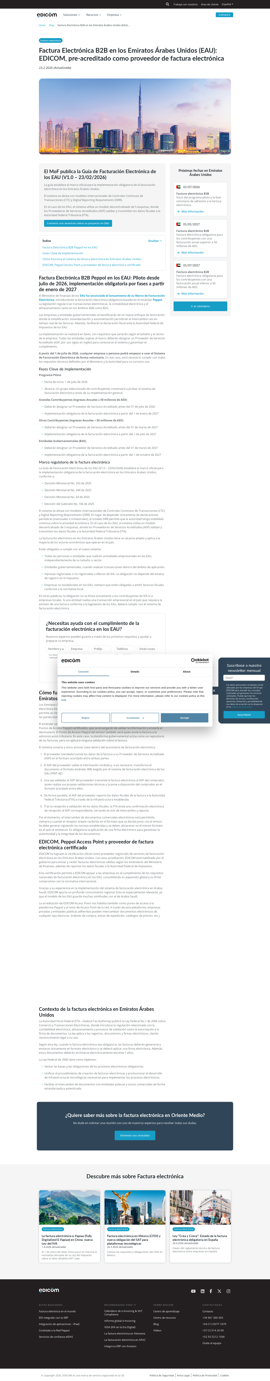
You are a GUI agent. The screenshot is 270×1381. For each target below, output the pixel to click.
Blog (51, 25)
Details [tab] (135, 671)
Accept (184, 717)
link (63, 699)
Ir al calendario (200, 306)
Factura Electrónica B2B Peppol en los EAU (70, 247)
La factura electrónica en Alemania (124, 1333)
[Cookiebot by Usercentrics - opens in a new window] (194, 660)
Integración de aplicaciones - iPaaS (59, 1324)
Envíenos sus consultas (135, 1135)
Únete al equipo (211, 1343)
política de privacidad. (241, 706)
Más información (192, 211)
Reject (85, 717)
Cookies (224, 1375)
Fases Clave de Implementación (63, 253)
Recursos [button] (92, 15)
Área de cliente (210, 4)
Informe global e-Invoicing (119, 1320)
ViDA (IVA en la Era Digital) (119, 1327)
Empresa (113, 15)
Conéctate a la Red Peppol (54, 1330)
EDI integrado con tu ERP (53, 1317)
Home (42, 25)
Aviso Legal (183, 1375)
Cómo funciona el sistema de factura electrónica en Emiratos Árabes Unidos (92, 259)
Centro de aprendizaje (166, 1311)
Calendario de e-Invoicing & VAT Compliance (123, 1312)
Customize (135, 717)
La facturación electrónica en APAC (125, 1339)
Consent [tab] (83, 671)
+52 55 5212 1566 (213, 1336)
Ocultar (155, 241)
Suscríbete (244, 714)
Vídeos (157, 1330)
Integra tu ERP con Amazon (120, 1346)
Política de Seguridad (162, 1375)
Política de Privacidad (205, 1375)
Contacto (224, 14)
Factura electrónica (50, 40)
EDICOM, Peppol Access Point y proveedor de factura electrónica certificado (92, 265)
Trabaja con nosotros (185, 4)
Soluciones (70, 15)
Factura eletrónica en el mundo (57, 1311)
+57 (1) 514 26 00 (213, 1330)
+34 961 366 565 (212, 1317)
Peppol (157, 300)
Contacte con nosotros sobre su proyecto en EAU (78, 223)
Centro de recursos (164, 1317)
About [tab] (186, 671)
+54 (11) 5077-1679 (214, 1324)
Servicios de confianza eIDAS (56, 1336)
